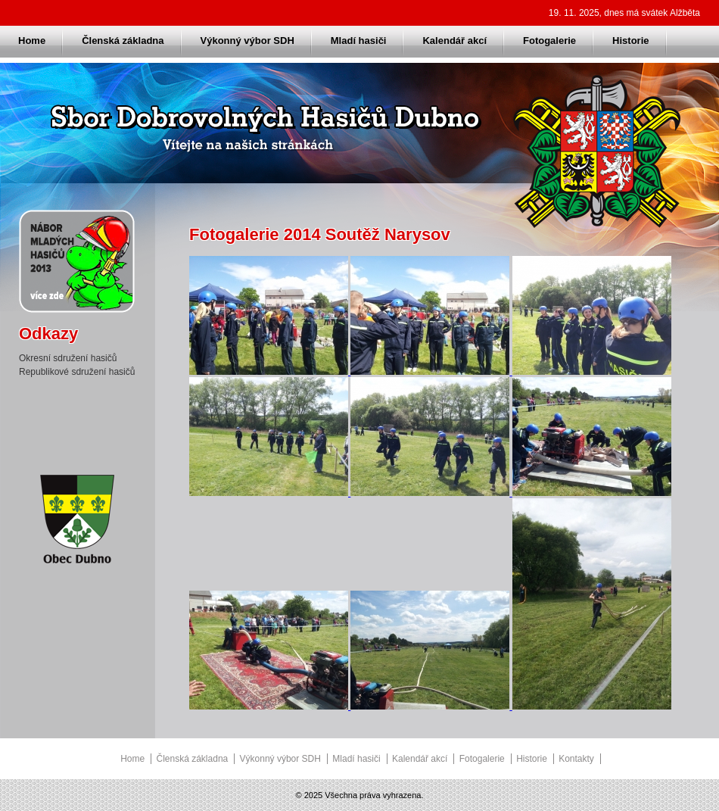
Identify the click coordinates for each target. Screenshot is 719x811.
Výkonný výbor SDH (247, 40)
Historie (630, 40)
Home (31, 40)
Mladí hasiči (359, 40)
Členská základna (122, 40)
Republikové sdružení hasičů (77, 372)
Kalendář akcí (454, 40)
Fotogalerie (549, 40)
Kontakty (576, 758)
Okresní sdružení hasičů (68, 358)
